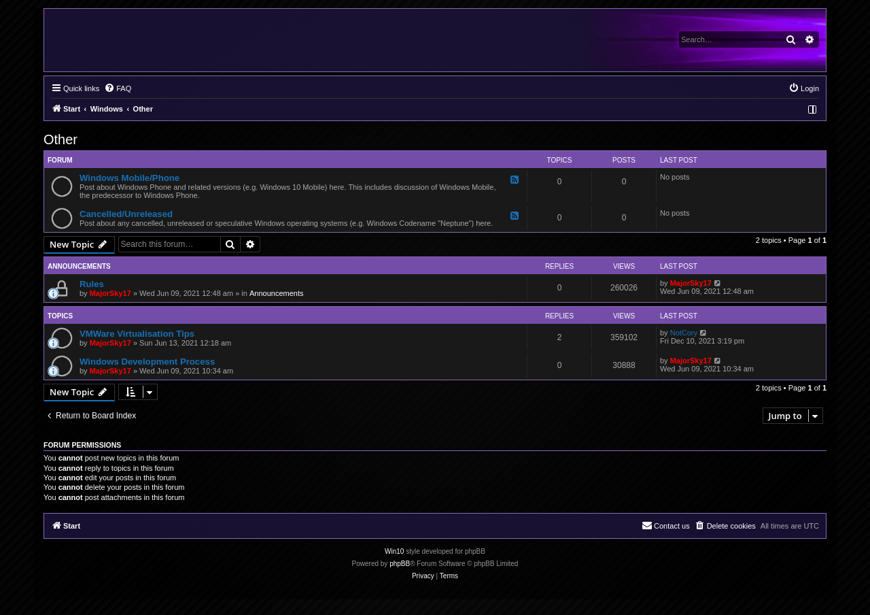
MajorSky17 (110, 293)
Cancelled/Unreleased (126, 214)
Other (60, 139)
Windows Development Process (147, 361)
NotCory (683, 333)
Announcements (276, 293)
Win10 (394, 551)
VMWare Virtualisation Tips (137, 334)
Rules (92, 284)
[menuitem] (117, 88)
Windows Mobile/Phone (129, 178)
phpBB (399, 563)
